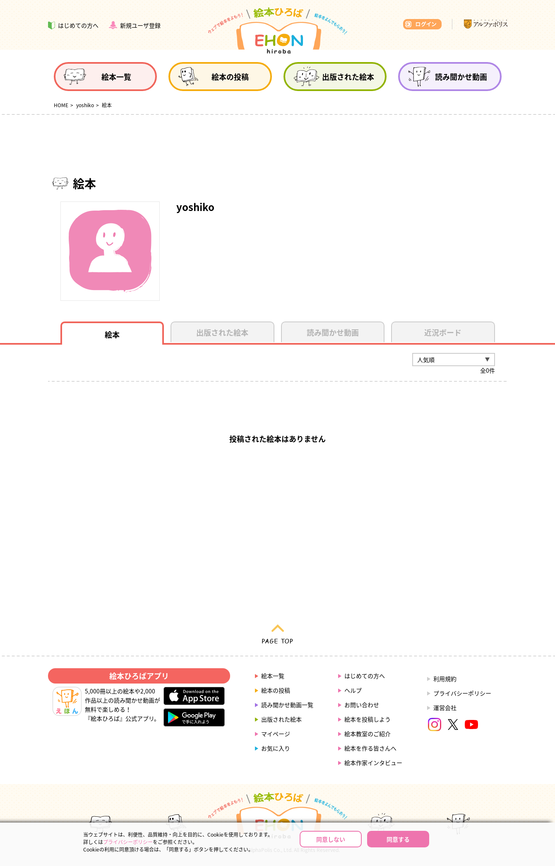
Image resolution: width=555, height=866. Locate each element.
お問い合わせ (361, 704)
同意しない (330, 839)
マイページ (275, 733)
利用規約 (444, 678)
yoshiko (85, 105)
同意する (398, 839)
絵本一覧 (272, 676)
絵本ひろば (277, 30)
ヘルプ (353, 690)
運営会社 (444, 707)
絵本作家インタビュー (373, 762)
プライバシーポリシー (462, 693)
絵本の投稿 (275, 690)
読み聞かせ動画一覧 (287, 704)
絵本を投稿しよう (367, 719)
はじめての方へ (364, 676)
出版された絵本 (281, 719)
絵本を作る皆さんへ (370, 748)
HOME (61, 105)
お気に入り (275, 748)
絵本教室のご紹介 (367, 733)
